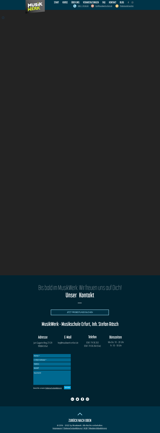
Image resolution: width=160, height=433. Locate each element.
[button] (75, 2)
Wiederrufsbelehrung (98, 428)
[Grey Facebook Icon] (128, 2)
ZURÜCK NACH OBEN (80, 421)
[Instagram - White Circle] (87, 399)
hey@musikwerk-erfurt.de (68, 342)
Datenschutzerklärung (73, 428)
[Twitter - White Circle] (77, 399)
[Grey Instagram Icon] (132, 2)
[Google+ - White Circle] (72, 399)
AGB (85, 428)
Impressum (57, 428)
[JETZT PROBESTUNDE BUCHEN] (80, 312)
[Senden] (67, 387)
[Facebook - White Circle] (82, 399)
